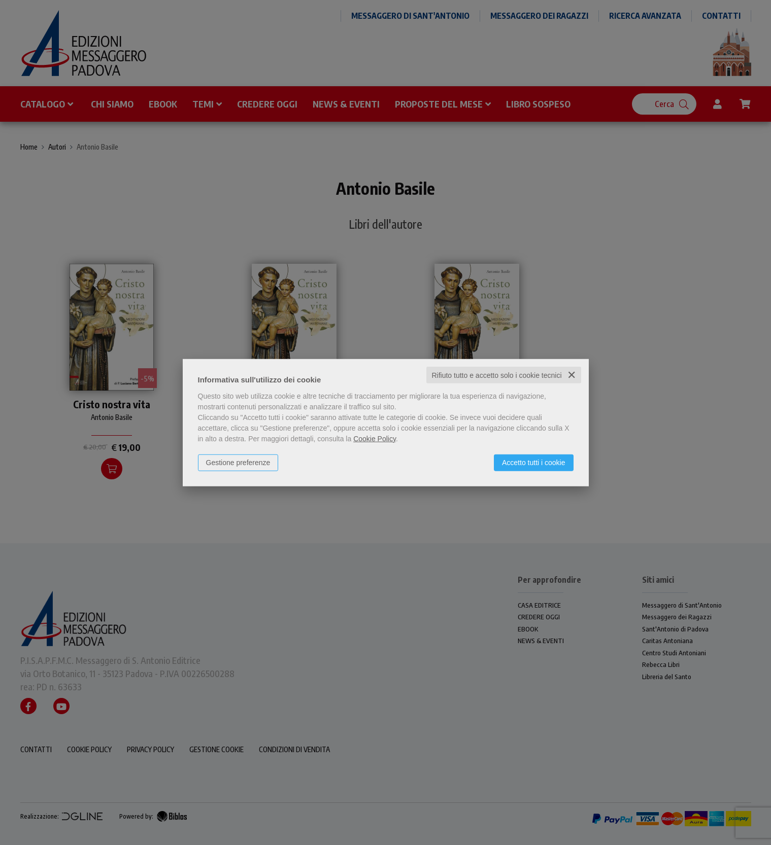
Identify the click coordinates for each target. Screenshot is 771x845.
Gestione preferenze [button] (238, 462)
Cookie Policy (374, 438)
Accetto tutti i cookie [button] (533, 462)
